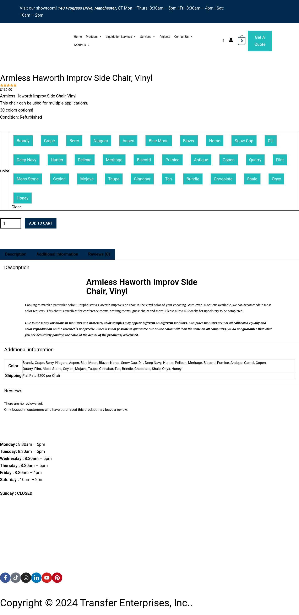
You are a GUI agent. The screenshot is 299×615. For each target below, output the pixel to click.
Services (147, 37)
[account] (231, 40)
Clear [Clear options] (16, 206)
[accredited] (16, 564)
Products (94, 37)
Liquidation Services (121, 37)
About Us (82, 45)
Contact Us (183, 37)
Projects (164, 36)
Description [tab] (15, 254)
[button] (23, 140)
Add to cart (40, 223)
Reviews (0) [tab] (99, 254)
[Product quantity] (10, 223)
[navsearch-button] (223, 41)
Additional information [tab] (57, 254)
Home (78, 36)
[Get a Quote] (260, 40)
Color (4, 171)
